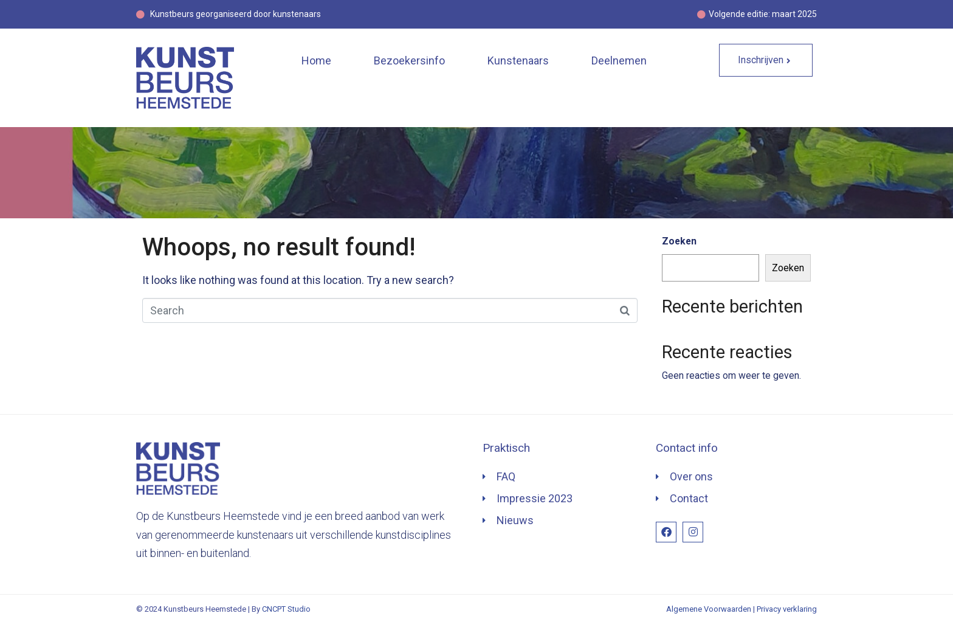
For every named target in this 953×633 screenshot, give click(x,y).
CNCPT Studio (286, 609)
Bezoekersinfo (409, 60)
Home (316, 60)
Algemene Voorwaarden (708, 609)
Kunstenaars (518, 60)
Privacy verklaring (787, 609)
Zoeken (679, 241)
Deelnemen (619, 60)
